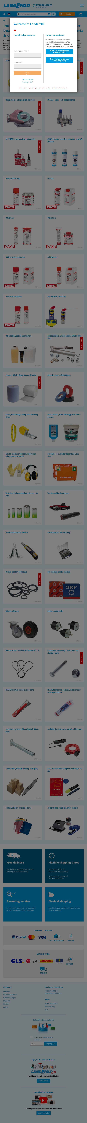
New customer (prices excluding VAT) (59, 51)
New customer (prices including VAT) (59, 60)
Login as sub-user (27, 79)
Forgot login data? (27, 82)
